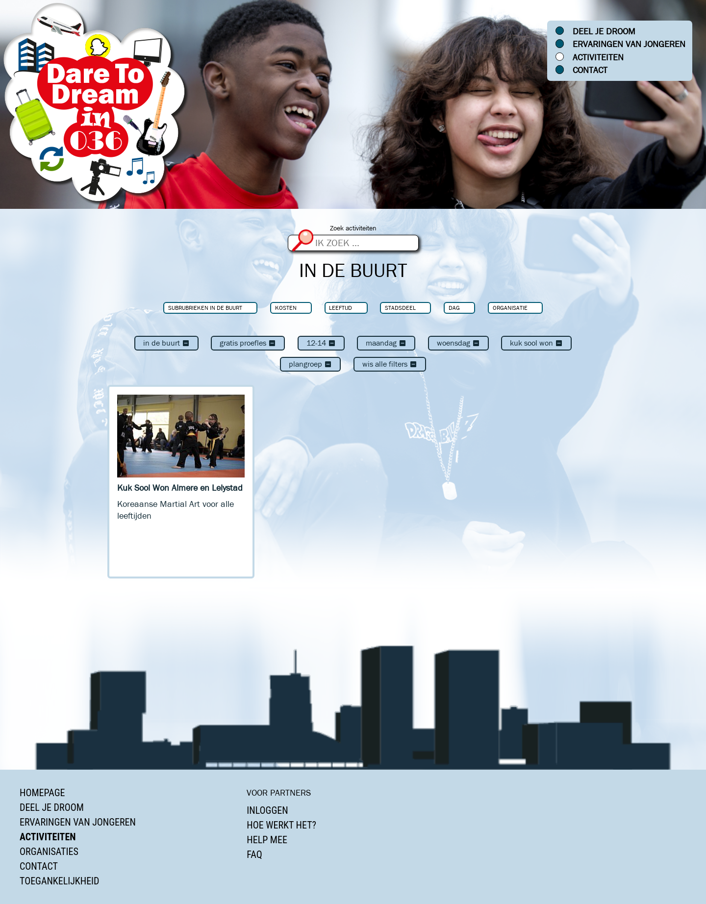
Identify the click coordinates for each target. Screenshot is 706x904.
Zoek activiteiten (353, 228)
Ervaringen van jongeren (629, 44)
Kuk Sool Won (536, 343)
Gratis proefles (248, 343)
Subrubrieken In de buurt (205, 307)
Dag (454, 307)
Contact (590, 70)
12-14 (321, 343)
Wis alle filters (389, 364)
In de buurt (166, 343)
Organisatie (510, 307)
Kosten (286, 307)
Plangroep (310, 364)
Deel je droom (604, 31)
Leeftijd (340, 307)
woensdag (458, 343)
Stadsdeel (400, 307)
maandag (386, 343)
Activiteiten (598, 57)
